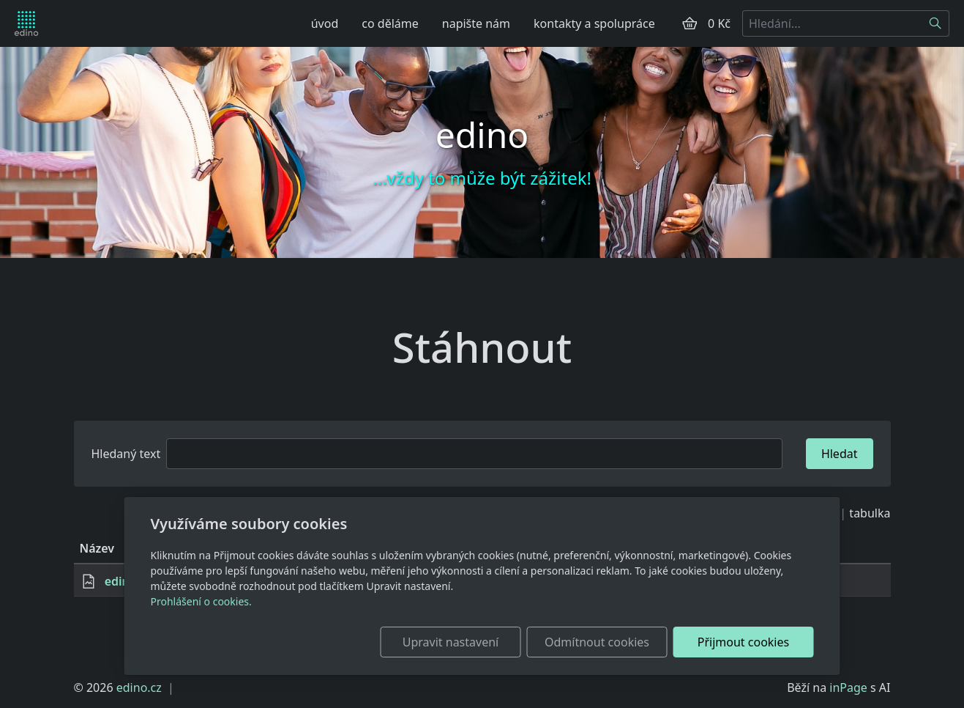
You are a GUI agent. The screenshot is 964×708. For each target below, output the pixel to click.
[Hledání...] (832, 23)
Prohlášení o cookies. (201, 601)
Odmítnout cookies (597, 642)
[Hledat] (935, 23)
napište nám (476, 23)
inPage (848, 687)
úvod (325, 23)
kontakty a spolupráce (594, 23)
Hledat (839, 454)
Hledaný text (126, 454)
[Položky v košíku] (689, 23)
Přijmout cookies (743, 642)
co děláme (390, 23)
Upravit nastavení (450, 642)
